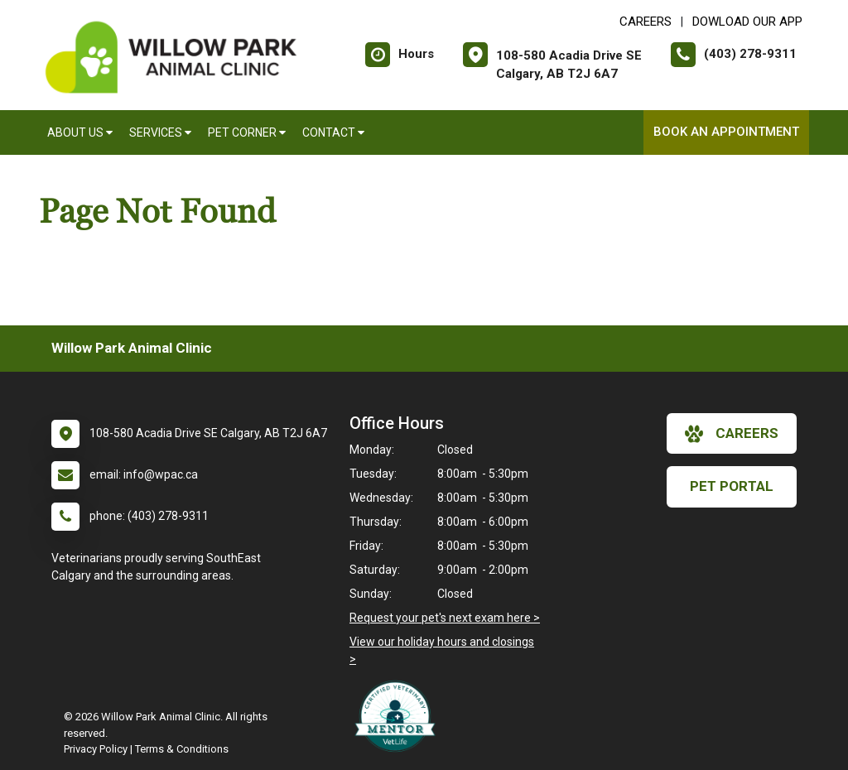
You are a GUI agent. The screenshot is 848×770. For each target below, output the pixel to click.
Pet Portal (731, 486)
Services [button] (160, 132)
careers (731, 434)
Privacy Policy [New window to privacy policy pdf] (96, 749)
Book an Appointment (726, 131)
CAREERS (645, 21)
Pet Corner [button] (247, 132)
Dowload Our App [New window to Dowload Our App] (747, 21)
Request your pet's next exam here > (444, 617)
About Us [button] (80, 132)
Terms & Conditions (182, 749)
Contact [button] (333, 132)
